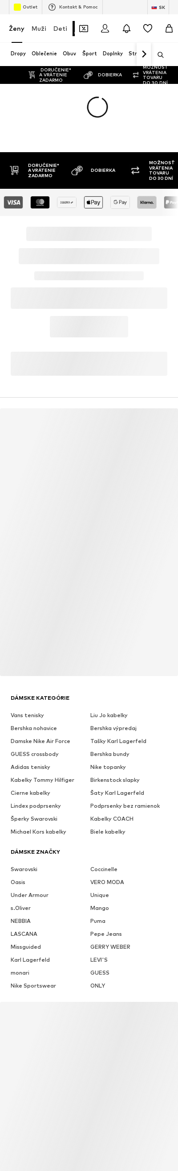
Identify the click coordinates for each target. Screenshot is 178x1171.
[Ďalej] (144, 54)
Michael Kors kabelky (38, 831)
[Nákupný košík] (169, 28)
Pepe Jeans (106, 933)
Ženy (16, 28)
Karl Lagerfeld (30, 959)
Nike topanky (108, 767)
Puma (97, 921)
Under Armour (30, 895)
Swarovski (24, 869)
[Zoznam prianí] (147, 28)
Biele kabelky (107, 831)
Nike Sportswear (33, 985)
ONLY (97, 985)
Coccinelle (103, 869)
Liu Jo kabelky (109, 715)
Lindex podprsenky (36, 805)
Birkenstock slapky (115, 780)
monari (20, 972)
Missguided (26, 946)
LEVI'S (99, 959)
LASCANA (24, 933)
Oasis (18, 882)
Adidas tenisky (30, 767)
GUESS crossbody (35, 754)
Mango (99, 908)
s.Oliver (21, 908)
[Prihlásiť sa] (105, 28)
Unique (99, 895)
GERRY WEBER (110, 946)
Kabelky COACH (112, 818)
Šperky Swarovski (34, 818)
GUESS (99, 972)
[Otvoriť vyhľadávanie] (157, 55)
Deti (60, 28)
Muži (39, 28)
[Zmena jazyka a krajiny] (158, 7)
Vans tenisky (27, 715)
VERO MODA (107, 882)
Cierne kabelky (30, 792)
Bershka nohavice (34, 728)
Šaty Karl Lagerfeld (117, 792)
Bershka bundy (109, 754)
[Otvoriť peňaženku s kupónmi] (83, 28)
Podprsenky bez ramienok (125, 805)
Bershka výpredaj (113, 728)
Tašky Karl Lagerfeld (118, 741)
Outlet (25, 7)
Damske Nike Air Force (40, 741)
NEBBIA (21, 921)
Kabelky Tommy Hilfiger (42, 780)
